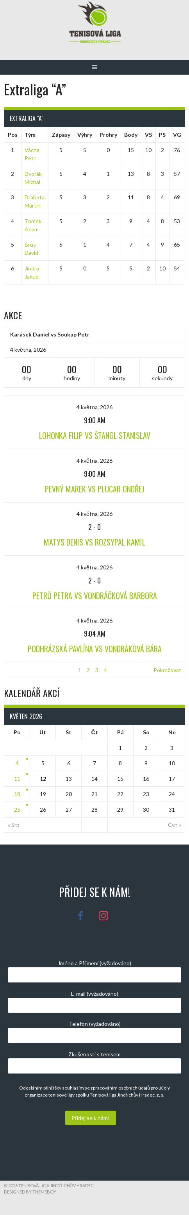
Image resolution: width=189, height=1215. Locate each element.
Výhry (84, 134)
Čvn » (174, 824)
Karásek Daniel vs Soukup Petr (49, 334)
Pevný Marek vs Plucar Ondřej (94, 489)
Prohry (108, 134)
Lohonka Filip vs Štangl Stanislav (94, 435)
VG (177, 134)
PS (162, 134)
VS (148, 134)
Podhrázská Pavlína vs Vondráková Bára (95, 649)
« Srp (14, 824)
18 (17, 794)
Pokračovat (167, 670)
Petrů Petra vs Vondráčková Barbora (94, 595)
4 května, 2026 (94, 407)
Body (130, 134)
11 (17, 778)
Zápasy (61, 134)
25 (17, 809)
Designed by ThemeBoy (30, 1191)
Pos (13, 134)
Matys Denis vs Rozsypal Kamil (94, 542)
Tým (30, 134)
